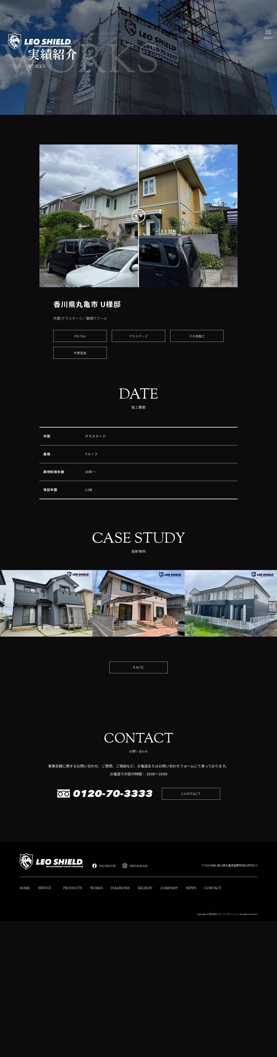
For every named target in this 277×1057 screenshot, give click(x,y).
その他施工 (197, 341)
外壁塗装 (80, 358)
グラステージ (139, 341)
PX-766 (80, 341)
